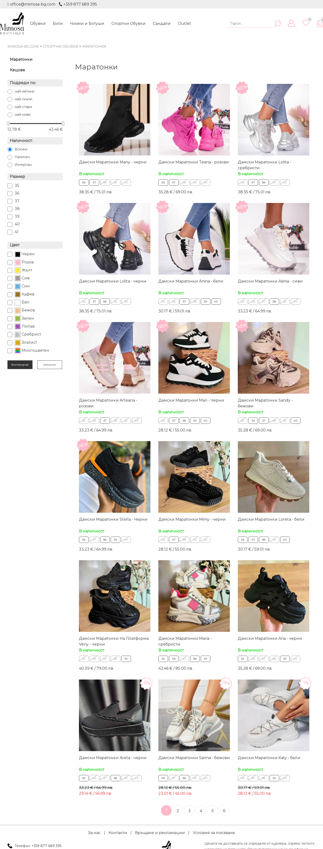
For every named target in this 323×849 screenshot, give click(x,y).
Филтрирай (20, 364)
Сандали (162, 23)
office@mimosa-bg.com (31, 4)
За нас (94, 832)
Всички (21, 149)
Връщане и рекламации (160, 832)
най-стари (23, 107)
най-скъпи (23, 99)
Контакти (118, 832)
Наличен (22, 157)
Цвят (14, 245)
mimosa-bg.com (23, 46)
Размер (17, 176)
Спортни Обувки (128, 23)
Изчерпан (23, 164)
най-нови (23, 114)
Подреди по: (23, 83)
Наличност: (21, 140)
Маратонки (21, 59)
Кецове (17, 70)
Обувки (38, 23)
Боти (58, 23)
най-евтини (24, 91)
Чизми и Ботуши (87, 23)
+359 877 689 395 (77, 4)
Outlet (184, 23)
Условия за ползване (214, 832)
